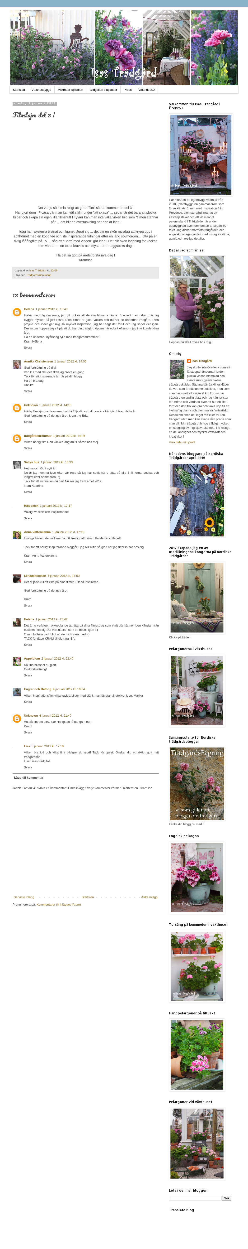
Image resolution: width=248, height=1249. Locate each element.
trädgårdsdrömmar (37, 436)
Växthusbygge (41, 90)
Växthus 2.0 (146, 90)
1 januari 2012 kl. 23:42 (52, 619)
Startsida (19, 90)
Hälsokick (31, 505)
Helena (29, 619)
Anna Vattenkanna (37, 532)
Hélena (29, 309)
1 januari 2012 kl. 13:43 (52, 309)
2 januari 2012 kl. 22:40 (57, 658)
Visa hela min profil (182, 442)
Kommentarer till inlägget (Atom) (59, 904)
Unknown (31, 405)
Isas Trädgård (38, 270)
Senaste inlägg (24, 897)
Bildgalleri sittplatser (103, 90)
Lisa (27, 746)
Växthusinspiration (70, 90)
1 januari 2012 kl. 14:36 (69, 436)
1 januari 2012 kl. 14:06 (70, 361)
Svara (28, 347)
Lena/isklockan (35, 576)
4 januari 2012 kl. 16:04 (69, 689)
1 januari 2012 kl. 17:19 (68, 532)
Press (128, 90)
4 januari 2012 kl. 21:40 (55, 715)
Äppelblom (32, 658)
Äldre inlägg (149, 897)
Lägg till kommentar (29, 777)
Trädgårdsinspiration (38, 274)
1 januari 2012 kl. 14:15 (55, 405)
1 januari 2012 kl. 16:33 (57, 462)
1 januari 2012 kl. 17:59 (63, 576)
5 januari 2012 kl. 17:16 (48, 746)
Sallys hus (31, 462)
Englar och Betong (37, 689)
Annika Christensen (38, 361)
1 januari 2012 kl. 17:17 (56, 505)
